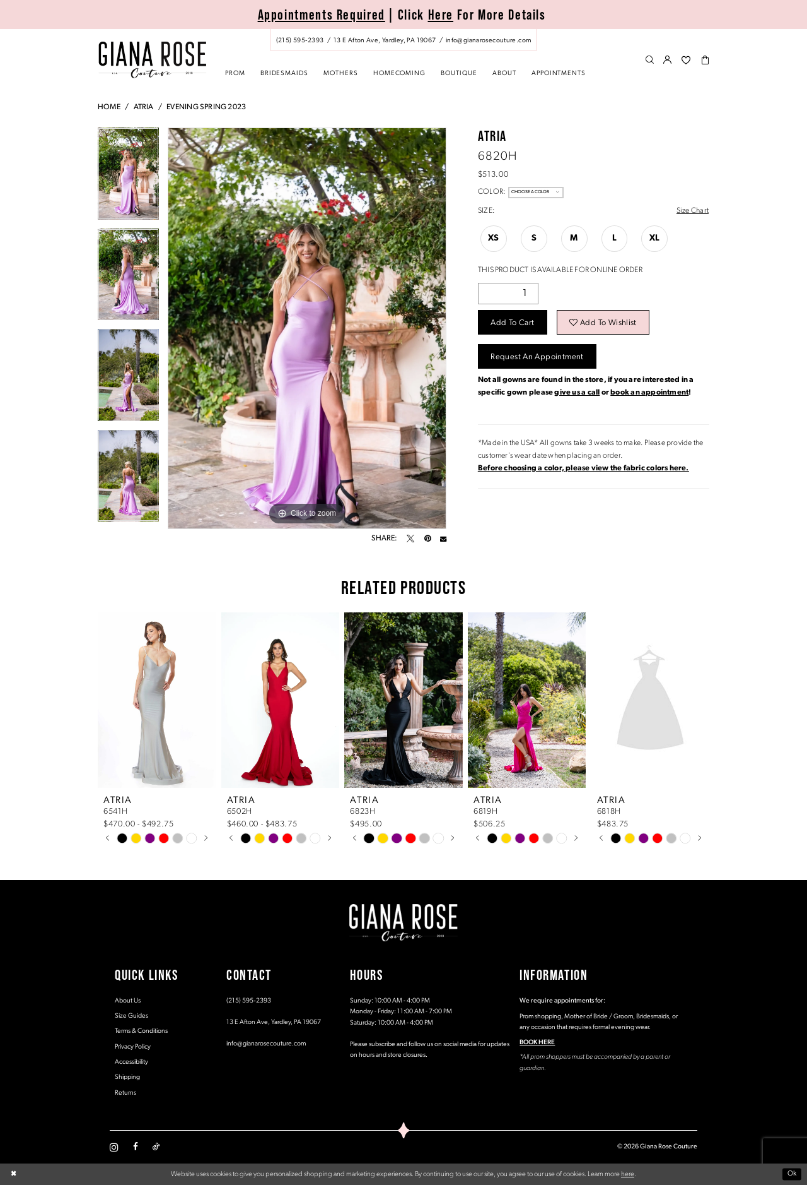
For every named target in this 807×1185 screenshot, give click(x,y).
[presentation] (157, 700)
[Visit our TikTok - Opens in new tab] (156, 1147)
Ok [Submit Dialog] (792, 1174)
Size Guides (131, 1016)
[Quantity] (508, 293)
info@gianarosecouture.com (266, 1043)
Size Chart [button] (692, 211)
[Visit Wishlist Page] (685, 60)
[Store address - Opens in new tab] (384, 40)
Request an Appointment (537, 357)
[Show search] (650, 60)
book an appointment (649, 392)
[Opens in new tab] (583, 468)
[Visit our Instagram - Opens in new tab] (114, 1147)
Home (109, 107)
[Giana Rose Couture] (152, 59)
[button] (668, 60)
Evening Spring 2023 (206, 107)
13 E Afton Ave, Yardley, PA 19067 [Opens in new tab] (273, 1022)
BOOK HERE (537, 1042)
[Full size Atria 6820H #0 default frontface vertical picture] (307, 328)
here (627, 1174)
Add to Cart (512, 323)
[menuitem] (403, 40)
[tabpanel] (128, 178)
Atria (144, 107)
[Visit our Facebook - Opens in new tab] (135, 1147)
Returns (125, 1093)
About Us (128, 1000)
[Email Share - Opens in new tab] (443, 538)
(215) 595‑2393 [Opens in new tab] (248, 1000)
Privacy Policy (133, 1047)
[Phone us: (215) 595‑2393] (299, 40)
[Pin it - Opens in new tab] (427, 538)
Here (441, 14)
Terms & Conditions (141, 1031)
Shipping (127, 1077)
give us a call (577, 392)
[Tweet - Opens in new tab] (410, 538)
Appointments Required (321, 14)
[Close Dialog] (13, 1174)
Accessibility (131, 1062)
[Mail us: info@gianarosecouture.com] (488, 40)
